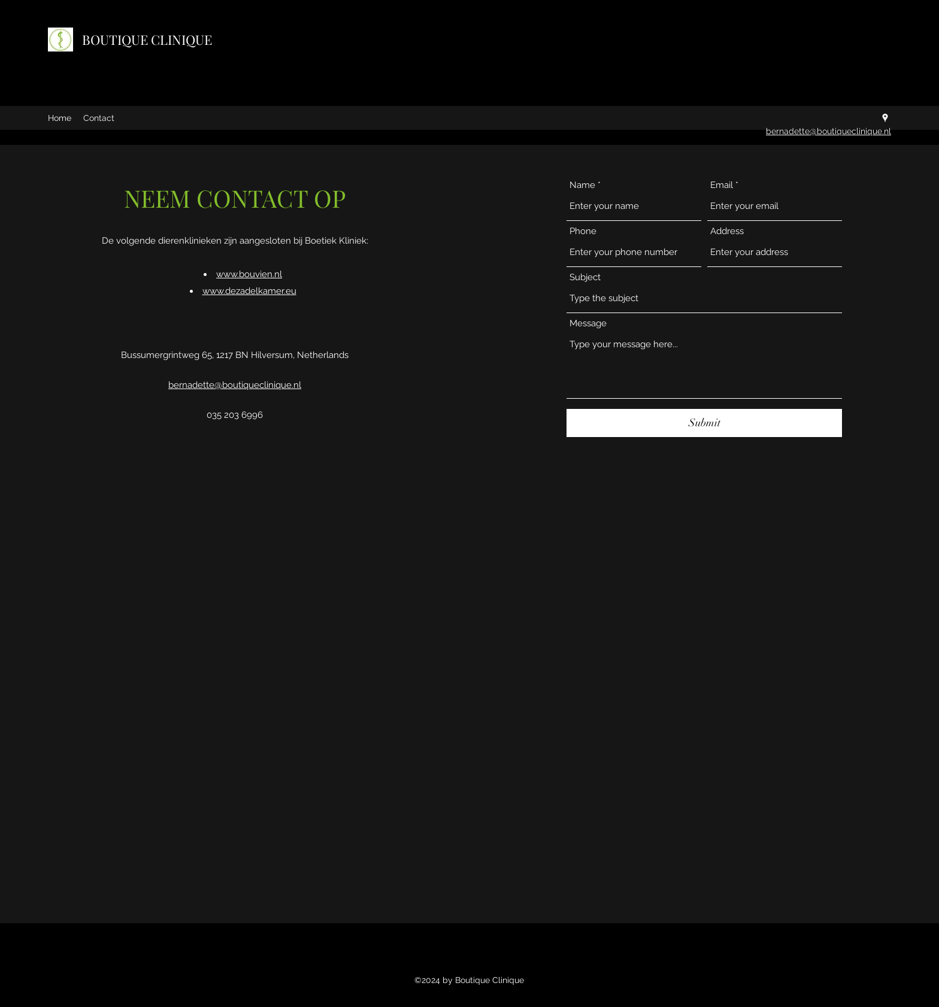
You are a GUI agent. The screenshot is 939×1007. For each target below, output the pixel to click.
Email (721, 185)
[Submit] (704, 423)
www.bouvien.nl (249, 274)
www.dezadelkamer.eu (249, 291)
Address (727, 231)
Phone (583, 231)
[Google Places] (885, 118)
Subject (585, 277)
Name (582, 185)
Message (588, 323)
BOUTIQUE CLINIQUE (147, 39)
